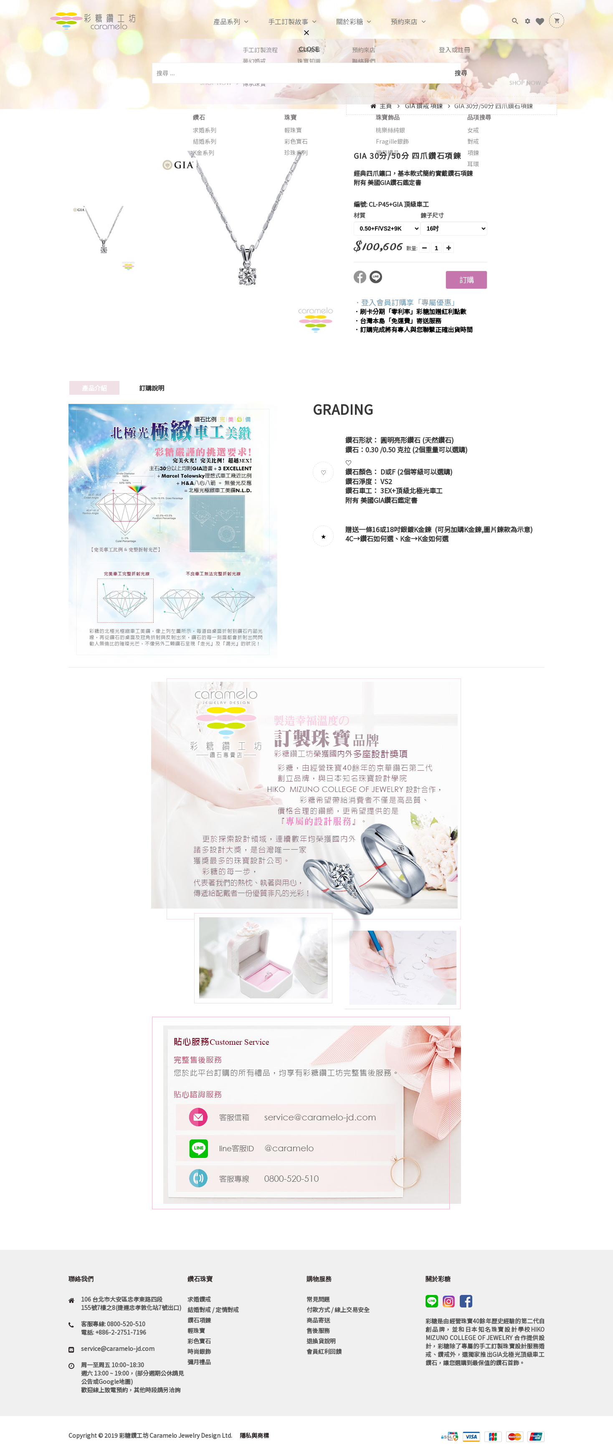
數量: (412, 247)
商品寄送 (318, 1320)
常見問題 (318, 1299)
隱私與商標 (253, 1435)
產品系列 (218, 22)
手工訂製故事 (279, 22)
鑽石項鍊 (199, 1320)
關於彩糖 (340, 22)
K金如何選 (433, 538)
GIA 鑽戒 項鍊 (424, 105)
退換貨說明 (321, 1341)
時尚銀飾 (199, 1351)
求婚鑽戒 (199, 1299)
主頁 (386, 105)
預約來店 (395, 22)
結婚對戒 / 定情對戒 (213, 1309)
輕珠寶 (196, 1330)
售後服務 (318, 1330)
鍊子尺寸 (432, 215)
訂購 (466, 279)
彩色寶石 (199, 1341)
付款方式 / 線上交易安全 (338, 1309)
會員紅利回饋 (324, 1351)
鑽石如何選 (376, 538)
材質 (359, 215)
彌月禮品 (199, 1362)
